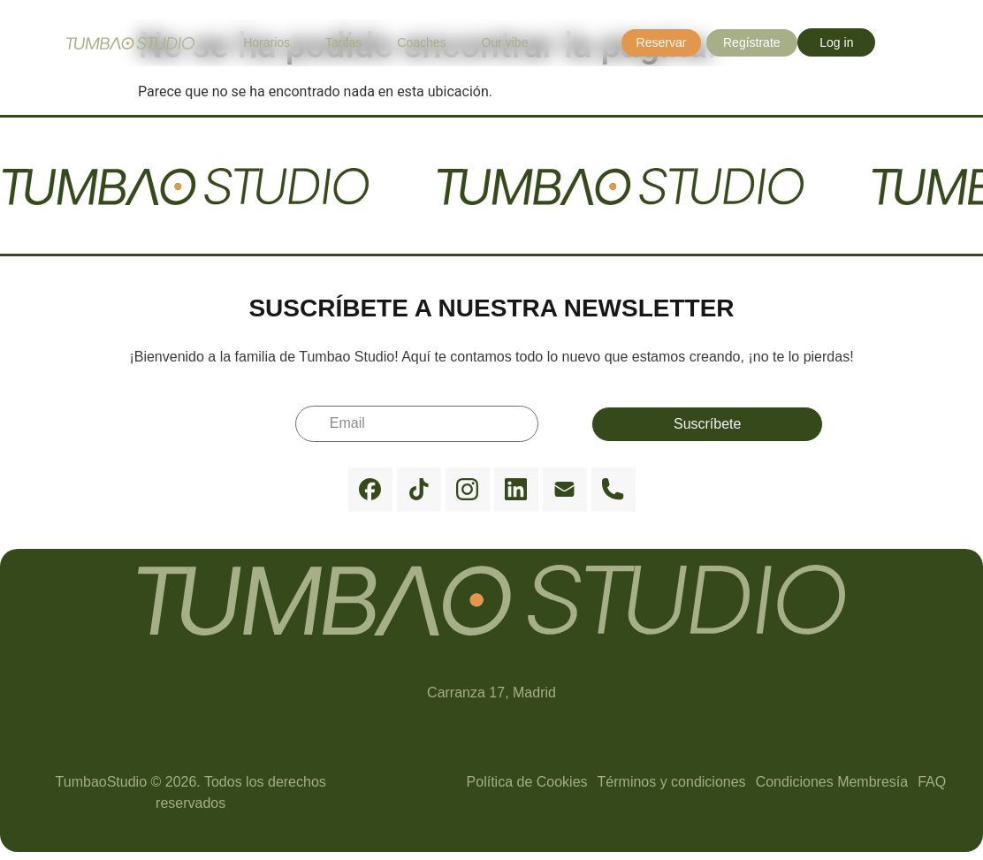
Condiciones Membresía (832, 781)
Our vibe (505, 42)
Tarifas (343, 42)
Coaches (421, 42)
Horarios (266, 42)
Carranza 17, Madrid (491, 692)
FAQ (932, 781)
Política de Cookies (527, 781)
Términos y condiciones (672, 781)
